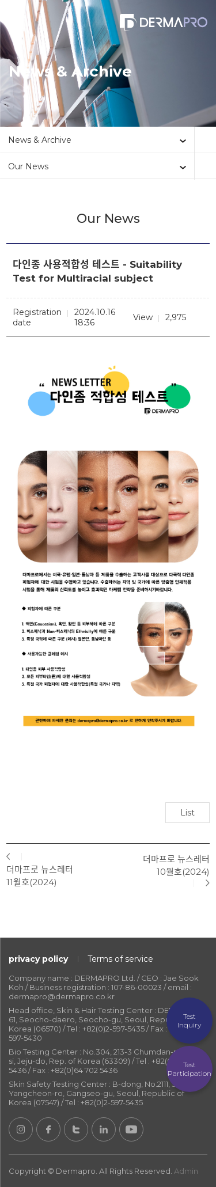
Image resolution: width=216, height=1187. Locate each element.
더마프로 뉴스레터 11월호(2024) (39, 876)
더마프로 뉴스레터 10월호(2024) (176, 865)
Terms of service (120, 959)
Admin (186, 1170)
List (187, 812)
